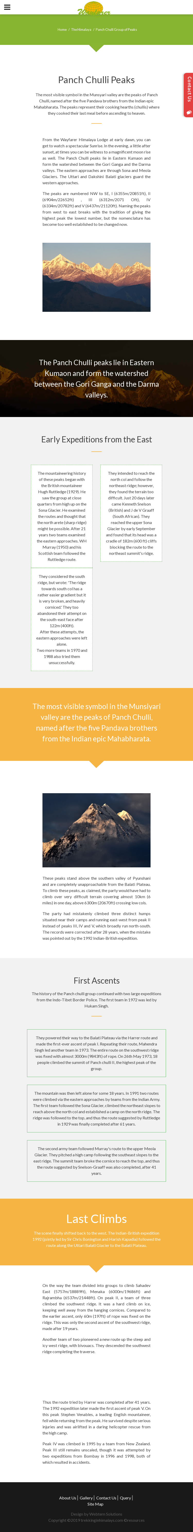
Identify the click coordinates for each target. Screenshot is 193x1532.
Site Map (95, 1503)
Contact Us (106, 1497)
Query (125, 1497)
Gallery (86, 1497)
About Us (67, 1497)
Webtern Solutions (105, 1513)
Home (62, 29)
